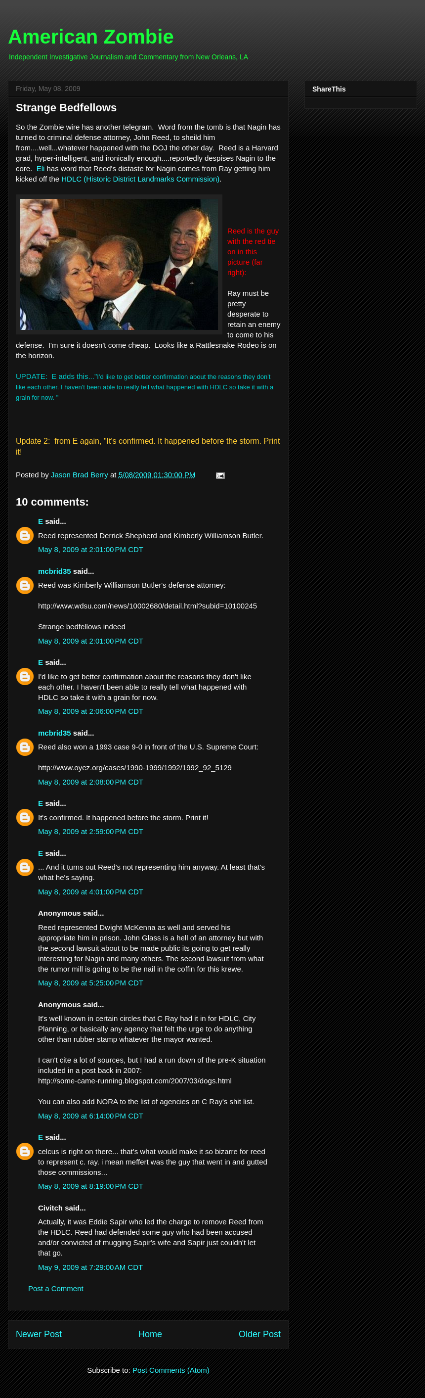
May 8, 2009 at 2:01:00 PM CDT (90, 549)
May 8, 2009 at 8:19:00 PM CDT (90, 1186)
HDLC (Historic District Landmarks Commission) (140, 179)
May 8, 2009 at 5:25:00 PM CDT (90, 983)
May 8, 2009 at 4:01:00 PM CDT (90, 891)
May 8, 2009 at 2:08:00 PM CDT (90, 782)
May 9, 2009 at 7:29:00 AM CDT (90, 1267)
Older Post (260, 1334)
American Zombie (91, 36)
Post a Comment (56, 1288)
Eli (41, 168)
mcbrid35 (54, 571)
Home (150, 1334)
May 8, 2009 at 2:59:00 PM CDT (90, 831)
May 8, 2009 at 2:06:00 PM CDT (90, 711)
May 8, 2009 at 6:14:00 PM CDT (90, 1116)
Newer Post (39, 1334)
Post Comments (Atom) (171, 1370)
